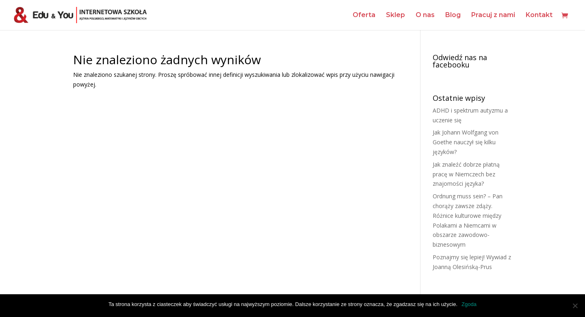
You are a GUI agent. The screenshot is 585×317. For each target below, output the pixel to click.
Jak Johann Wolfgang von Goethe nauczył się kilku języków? (465, 142)
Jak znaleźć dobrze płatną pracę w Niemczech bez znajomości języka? (466, 174)
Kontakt (539, 15)
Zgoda (469, 304)
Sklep (395, 15)
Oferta (364, 15)
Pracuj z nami (493, 15)
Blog (453, 15)
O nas (425, 15)
